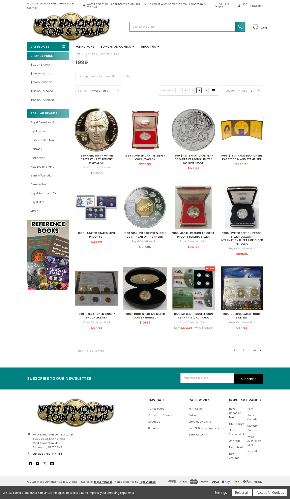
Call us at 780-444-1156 (47, 465)
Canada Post (39, 197)
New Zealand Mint (42, 179)
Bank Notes (196, 446)
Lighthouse (38, 144)
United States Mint (43, 153)
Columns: (167, 103)
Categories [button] (39, 59)
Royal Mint (38, 215)
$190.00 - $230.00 (42, 113)
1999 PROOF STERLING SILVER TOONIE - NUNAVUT (145, 328)
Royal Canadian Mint (44, 135)
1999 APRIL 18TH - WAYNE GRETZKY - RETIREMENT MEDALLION (97, 172)
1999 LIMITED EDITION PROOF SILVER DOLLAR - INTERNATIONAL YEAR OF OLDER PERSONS (242, 251)
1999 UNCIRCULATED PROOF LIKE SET (241, 328)
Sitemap (153, 440)
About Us (150, 59)
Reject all (242, 492)
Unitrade (36, 162)
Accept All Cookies (270, 492)
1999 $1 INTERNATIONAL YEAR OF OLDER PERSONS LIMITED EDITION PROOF (193, 172)
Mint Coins (195, 420)
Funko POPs (85, 59)
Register (257, 5)
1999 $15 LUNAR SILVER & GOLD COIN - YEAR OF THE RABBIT (145, 247)
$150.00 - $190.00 (42, 104)
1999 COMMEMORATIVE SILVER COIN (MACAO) (145, 170)
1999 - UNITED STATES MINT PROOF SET (96, 247)
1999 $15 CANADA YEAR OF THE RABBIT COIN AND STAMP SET (242, 170)
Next (257, 363)
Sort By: (83, 103)
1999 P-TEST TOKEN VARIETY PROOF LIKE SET (97, 328)
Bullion (193, 427)
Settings (220, 492)
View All (35, 223)
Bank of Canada (41, 188)
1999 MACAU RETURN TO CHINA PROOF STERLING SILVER (193, 247)
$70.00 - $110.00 (41, 86)
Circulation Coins (199, 433)
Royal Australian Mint (45, 206)
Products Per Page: (235, 103)
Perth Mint (38, 170)
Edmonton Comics (118, 59)
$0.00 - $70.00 (40, 77)
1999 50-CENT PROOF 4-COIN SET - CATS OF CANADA (193, 328)
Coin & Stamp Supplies (203, 440)
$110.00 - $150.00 (41, 95)
